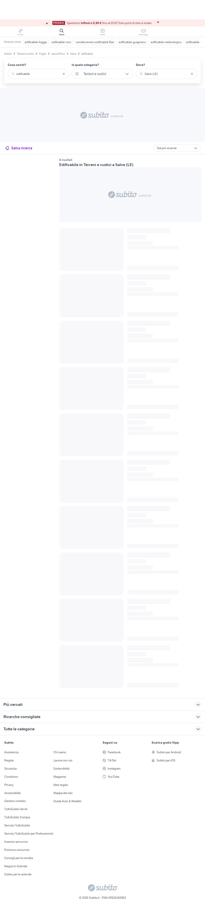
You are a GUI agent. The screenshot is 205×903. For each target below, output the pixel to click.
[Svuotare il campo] (63, 74)
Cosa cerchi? (17, 65)
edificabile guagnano (132, 42)
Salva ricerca (18, 148)
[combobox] (38, 74)
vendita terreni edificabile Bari (95, 42)
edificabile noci (61, 42)
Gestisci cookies (15, 801)
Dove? (140, 65)
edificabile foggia (36, 42)
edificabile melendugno (166, 42)
